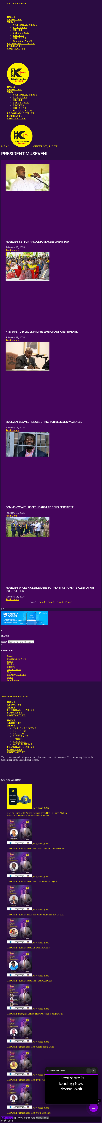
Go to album (11, 780)
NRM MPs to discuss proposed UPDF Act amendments (42, 331)
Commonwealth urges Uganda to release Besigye (39, 507)
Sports (18, 35)
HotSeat (19, 38)
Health (19, 30)
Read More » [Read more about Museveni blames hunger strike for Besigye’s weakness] (12, 430)
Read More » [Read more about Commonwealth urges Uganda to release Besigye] (12, 515)
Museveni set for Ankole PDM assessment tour (38, 241)
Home (11, 17)
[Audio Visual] (93, 1107)
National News (25, 25)
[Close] (93, 1070)
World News (23, 41)
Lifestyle (21, 33)
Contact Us (16, 48)
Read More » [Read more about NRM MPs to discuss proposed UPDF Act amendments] (12, 340)
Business (20, 27)
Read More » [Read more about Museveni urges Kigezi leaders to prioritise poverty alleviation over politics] (12, 599)
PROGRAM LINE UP (21, 43)
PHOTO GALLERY (16, 675)
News (11, 22)
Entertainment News (16, 659)
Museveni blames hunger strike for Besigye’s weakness (44, 422)
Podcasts (14, 46)
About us (14, 19)
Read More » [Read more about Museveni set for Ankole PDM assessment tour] (12, 250)
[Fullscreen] (88, 1070)
